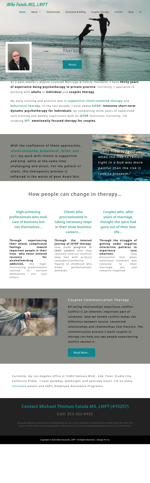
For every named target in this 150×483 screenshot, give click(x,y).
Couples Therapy (100, 12)
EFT (27, 120)
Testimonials (53, 12)
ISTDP (96, 106)
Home (22, 12)
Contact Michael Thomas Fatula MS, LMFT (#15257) (75, 406)
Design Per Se (103, 439)
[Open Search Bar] (140, 12)
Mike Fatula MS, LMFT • (66, 439)
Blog (130, 12)
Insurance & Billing (75, 12)
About (37, 12)
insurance (19, 386)
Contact (119, 12)
